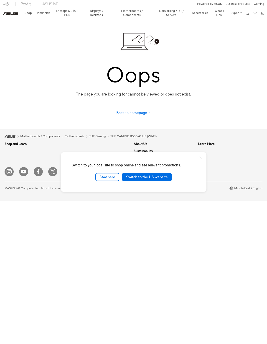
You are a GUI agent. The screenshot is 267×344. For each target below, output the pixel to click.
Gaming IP (75, 294)
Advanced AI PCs (145, 259)
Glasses (10, 260)
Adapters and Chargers (84, 273)
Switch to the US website (147, 177)
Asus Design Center (147, 225)
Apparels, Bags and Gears (85, 266)
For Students (13, 177)
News (137, 150)
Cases (9, 287)
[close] (200, 158)
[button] (6, 5)
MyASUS (204, 197)
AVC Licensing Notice (148, 252)
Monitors (11, 198)
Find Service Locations (213, 150)
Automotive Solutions (148, 239)
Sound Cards (77, 150)
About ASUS (142, 143)
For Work (11, 164)
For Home (11, 157)
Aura (137, 273)
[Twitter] (52, 314)
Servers (73, 218)
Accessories (13, 246)
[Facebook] (38, 314)
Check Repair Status (212, 143)
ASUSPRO (141, 232)
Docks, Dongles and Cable (86, 280)
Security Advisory (210, 177)
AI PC (137, 218)
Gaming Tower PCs (17, 226)
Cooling (10, 294)
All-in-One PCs (14, 212)
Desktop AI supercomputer (86, 225)
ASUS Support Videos (213, 184)
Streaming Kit (77, 259)
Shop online (142, 204)
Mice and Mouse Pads (82, 246)
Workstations (14, 239)
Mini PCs (10, 232)
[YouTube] (23, 314)
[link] (133, 5)
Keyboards (75, 239)
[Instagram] (9, 314)
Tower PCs (12, 219)
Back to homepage (133, 105)
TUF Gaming (97, 128)
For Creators (13, 171)
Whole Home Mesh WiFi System (90, 198)
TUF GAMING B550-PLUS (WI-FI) (133, 128)
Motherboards (14, 274)
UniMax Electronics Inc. (149, 197)
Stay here (107, 177)
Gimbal (73, 287)
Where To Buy (207, 191)
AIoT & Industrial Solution (85, 211)
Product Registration (212, 156)
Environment (206, 211)
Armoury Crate (144, 266)
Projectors (12, 205)
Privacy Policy (113, 331)
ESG (201, 218)
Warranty (11, 253)
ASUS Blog (141, 246)
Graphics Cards (15, 280)
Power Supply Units (81, 143)
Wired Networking (80, 205)
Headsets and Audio (81, 253)
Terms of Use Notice (85, 331)
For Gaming (12, 184)
